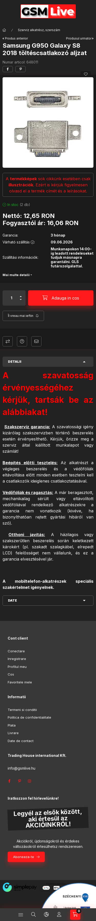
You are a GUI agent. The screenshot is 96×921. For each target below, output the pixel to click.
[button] (48, 122)
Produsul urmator (79, 38)
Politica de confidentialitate (29, 717)
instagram (30, 781)
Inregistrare (17, 659)
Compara (8, 341)
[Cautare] (33, 915)
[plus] (21, 296)
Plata (12, 725)
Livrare (13, 733)
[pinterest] (20, 69)
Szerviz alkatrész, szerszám (39, 30)
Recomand (36, 341)
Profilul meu (17, 667)
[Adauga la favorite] (86, 74)
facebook (9, 781)
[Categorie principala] (4, 30)
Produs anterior (16, 38)
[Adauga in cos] (60, 298)
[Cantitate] (11, 298)
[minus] (21, 299)
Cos (11, 674)
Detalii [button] (14, 362)
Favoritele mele (20, 682)
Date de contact (21, 741)
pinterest (19, 781)
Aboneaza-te (23, 857)
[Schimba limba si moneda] (46, 915)
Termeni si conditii (22, 710)
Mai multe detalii (16, 275)
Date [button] (12, 600)
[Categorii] (21, 915)
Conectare (16, 651)
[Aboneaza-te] (23, 316)
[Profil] (59, 915)
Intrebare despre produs (22, 341)
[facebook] (8, 69)
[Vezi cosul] (75, 915)
